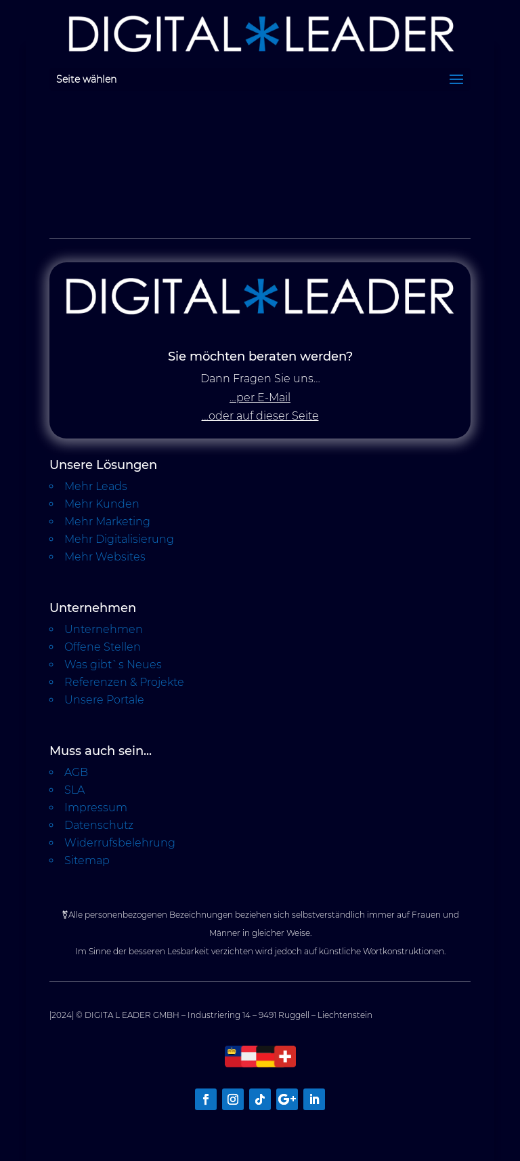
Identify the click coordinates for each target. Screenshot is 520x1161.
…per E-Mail (260, 397)
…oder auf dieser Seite (260, 415)
